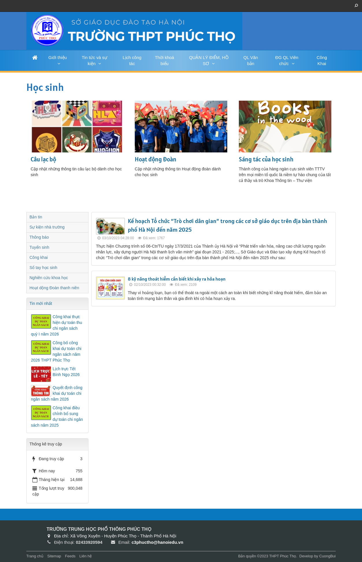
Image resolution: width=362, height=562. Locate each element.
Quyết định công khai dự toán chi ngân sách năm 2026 (56, 393)
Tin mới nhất (40, 303)
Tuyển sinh (39, 247)
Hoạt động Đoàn (155, 159)
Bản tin (35, 217)
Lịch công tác (132, 60)
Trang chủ (34, 556)
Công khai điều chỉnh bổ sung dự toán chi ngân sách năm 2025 (57, 417)
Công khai (38, 257)
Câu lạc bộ (43, 159)
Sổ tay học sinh (43, 267)
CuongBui (327, 556)
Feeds (70, 556)
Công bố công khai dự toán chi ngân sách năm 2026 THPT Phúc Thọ (56, 351)
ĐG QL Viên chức (286, 60)
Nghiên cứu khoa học (48, 277)
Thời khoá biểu (164, 60)
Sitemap (54, 556)
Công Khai (322, 60)
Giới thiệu (57, 57)
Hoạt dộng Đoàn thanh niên (54, 287)
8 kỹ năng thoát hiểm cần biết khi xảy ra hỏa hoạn (177, 279)
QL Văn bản (250, 60)
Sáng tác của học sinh (266, 159)
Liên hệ (86, 556)
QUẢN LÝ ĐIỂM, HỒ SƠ (209, 60)
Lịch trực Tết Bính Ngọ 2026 (66, 371)
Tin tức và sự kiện (94, 60)
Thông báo (39, 237)
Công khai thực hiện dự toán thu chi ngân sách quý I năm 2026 (56, 325)
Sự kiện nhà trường (46, 227)
